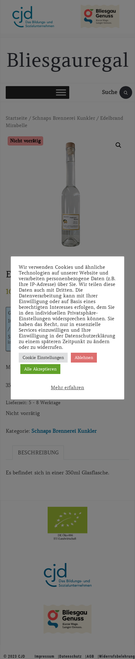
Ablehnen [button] (84, 357)
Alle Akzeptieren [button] (40, 369)
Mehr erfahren (67, 388)
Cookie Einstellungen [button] (43, 357)
